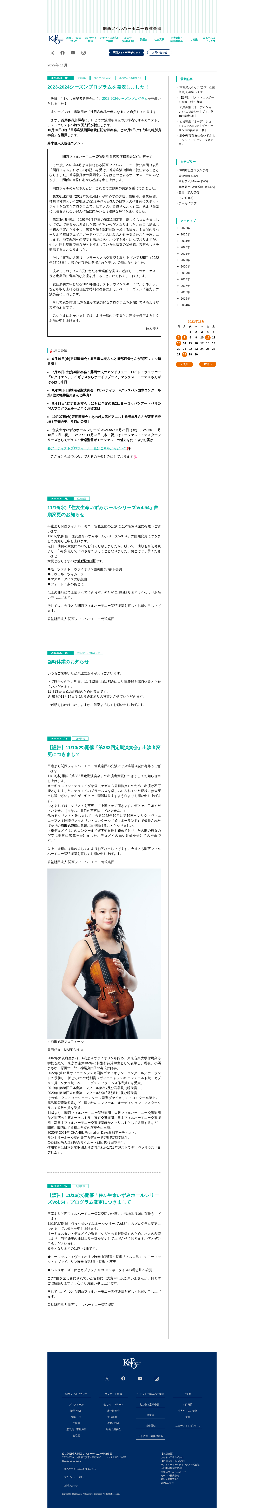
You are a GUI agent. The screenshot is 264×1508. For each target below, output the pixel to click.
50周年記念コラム (190, 170)
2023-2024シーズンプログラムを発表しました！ (98, 87)
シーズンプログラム (125, 98)
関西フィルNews (102, 78)
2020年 (185, 266)
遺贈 (187, 1417)
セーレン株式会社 (170, 1475)
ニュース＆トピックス (209, 39)
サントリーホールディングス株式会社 (180, 1464)
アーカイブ (186, 203)
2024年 (185, 240)
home (56, 39)
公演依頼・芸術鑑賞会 (176, 39)
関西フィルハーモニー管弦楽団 (132, 14)
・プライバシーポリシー (74, 1477)
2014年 (185, 305)
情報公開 (76, 1417)
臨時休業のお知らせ (68, 661)
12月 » (208, 364)
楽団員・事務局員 (76, 1429)
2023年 (185, 247)
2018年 (185, 279)
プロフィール (76, 1404)
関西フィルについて (73, 39)
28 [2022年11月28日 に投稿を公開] (184, 354)
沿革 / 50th (76, 1410)
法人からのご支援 (188, 1410)
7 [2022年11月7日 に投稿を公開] (184, 337)
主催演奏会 (113, 1417)
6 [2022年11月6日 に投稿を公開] (178, 337)
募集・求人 (186, 192)
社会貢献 (159, 39)
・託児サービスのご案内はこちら (79, 1468)
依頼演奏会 (113, 1423)
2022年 (185, 253)
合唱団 (76, 1435)
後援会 (143, 39)
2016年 (185, 292)
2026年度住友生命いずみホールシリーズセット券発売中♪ (197, 140)
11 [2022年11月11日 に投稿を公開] (208, 337)
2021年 (185, 260)
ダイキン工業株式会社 (172, 1457)
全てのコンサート (113, 1404)
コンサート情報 (90, 39)
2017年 (185, 285)
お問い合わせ (159, 52)
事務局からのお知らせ (130, 78)
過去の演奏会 (113, 1429)
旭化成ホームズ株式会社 (173, 1472)
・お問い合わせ (70, 1485)
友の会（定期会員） (127, 39)
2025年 (185, 234)
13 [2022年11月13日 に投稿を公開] (178, 343)
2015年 (185, 298)
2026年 (185, 228)
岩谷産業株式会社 (170, 1479)
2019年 (185, 273)
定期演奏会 (113, 1410)
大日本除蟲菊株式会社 (172, 1468)
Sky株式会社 (167, 1483)
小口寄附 (188, 1404)
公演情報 (81, 78)
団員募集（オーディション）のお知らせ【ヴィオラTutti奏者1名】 (196, 112)
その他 (183, 197)
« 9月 (184, 364)
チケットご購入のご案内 (109, 39)
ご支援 (194, 39)
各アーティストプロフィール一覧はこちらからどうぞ (89, 448)
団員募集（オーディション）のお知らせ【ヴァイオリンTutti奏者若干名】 (196, 126)
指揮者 (76, 1423)
